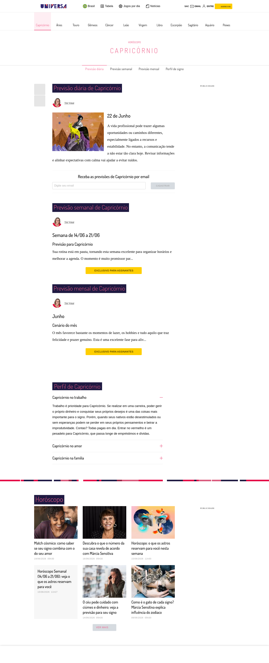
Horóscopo (134, 42)
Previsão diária (89, 69)
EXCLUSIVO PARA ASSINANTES (113, 270)
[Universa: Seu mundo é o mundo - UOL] (53, 6)
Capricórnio (134, 50)
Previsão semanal (119, 69)
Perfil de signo (180, 69)
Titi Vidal (69, 103)
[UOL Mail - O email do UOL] (195, 6)
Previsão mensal (151, 69)
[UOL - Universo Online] (69, 6)
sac (186, 6)
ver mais (104, 638)
